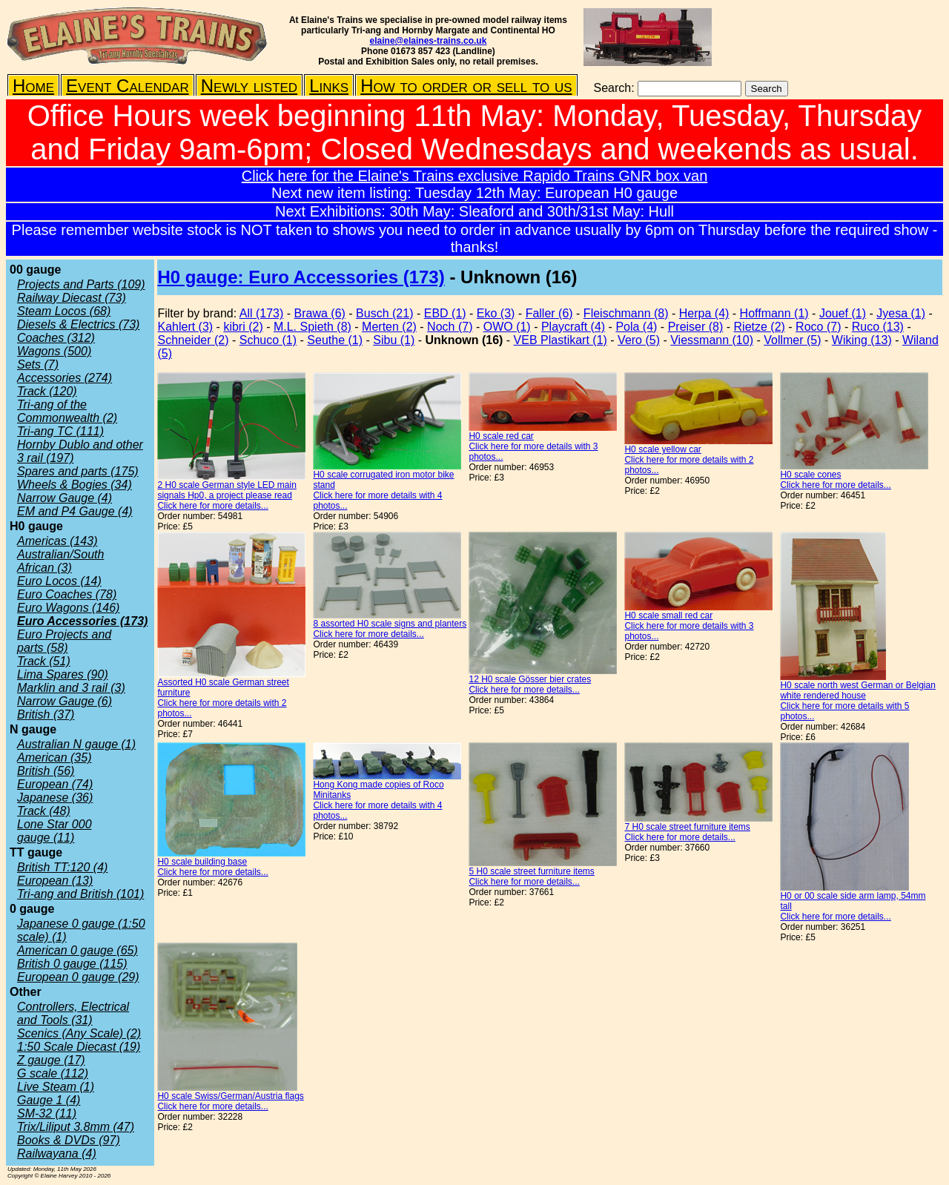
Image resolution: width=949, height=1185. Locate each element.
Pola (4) (636, 326)
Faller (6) (549, 313)
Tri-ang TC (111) (60, 431)
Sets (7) (38, 364)
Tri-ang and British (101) (80, 894)
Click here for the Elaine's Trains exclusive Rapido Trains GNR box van (475, 176)
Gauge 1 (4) (48, 1100)
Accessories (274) (64, 378)
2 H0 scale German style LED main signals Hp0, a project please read (226, 490)
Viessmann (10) (711, 340)
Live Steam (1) (55, 1086)
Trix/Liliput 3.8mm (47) (75, 1126)
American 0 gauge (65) (77, 950)
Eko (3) (496, 313)
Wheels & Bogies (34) (74, 484)
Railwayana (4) (56, 1153)
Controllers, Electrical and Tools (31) (73, 1013)
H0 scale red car (501, 436)
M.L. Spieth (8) (312, 326)
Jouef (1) (842, 313)
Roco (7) (818, 326)
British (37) (45, 714)
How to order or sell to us (466, 86)
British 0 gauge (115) (72, 963)
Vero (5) (639, 340)
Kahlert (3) (185, 326)
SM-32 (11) (46, 1113)
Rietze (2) (759, 326)
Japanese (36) (55, 797)
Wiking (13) (862, 340)
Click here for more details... (212, 506)
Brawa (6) (319, 313)
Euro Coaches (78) (66, 594)
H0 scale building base (202, 861)
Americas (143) (57, 541)
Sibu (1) (393, 340)
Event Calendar (127, 86)
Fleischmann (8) (626, 313)
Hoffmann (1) (774, 313)
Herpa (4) (704, 313)
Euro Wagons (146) (68, 607)
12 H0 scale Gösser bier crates (530, 679)
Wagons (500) (54, 351)
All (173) (261, 313)
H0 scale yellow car (662, 449)
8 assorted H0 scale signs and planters (389, 623)
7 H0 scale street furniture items (687, 827)
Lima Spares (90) (62, 674)
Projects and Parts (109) (81, 284)
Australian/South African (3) (60, 561)
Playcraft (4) (573, 326)
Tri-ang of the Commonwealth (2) (67, 411)
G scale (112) (52, 1073)
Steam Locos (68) (63, 311)
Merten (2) (389, 326)
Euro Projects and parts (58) (64, 641)
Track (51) (43, 661)
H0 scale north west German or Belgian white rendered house (857, 690)
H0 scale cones (810, 474)
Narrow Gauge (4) (64, 498)
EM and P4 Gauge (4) (75, 511)
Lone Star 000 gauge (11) (54, 831)
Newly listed (249, 86)
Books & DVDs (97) (68, 1140)
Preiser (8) (696, 326)
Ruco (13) (878, 326)
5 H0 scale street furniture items (531, 871)
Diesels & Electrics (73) (78, 324)
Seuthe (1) (335, 340)
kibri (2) (242, 326)
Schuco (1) (268, 340)
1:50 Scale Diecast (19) (78, 1046)
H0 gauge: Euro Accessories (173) (300, 277)
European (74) (55, 784)
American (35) (54, 757)
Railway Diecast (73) (71, 297)
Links (328, 86)
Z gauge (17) (51, 1060)
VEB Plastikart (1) (560, 340)
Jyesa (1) (900, 313)
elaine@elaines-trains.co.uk (428, 41)
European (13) (55, 880)
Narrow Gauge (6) (64, 701)
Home (33, 86)
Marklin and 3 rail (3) (71, 687)
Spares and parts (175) (78, 471)
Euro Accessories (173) (82, 621)
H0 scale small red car (668, 615)
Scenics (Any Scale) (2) (79, 1033)
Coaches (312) (56, 337)
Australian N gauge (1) (76, 744)
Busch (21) (384, 313)
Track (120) (47, 391)
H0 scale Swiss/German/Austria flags (230, 1096)
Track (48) (43, 811)
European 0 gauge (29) (78, 977)
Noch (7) (449, 326)
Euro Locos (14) (59, 581)
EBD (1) (445, 313)
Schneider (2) (192, 340)
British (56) (45, 771)
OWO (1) (507, 326)
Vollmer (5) (792, 340)
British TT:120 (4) (62, 867)
